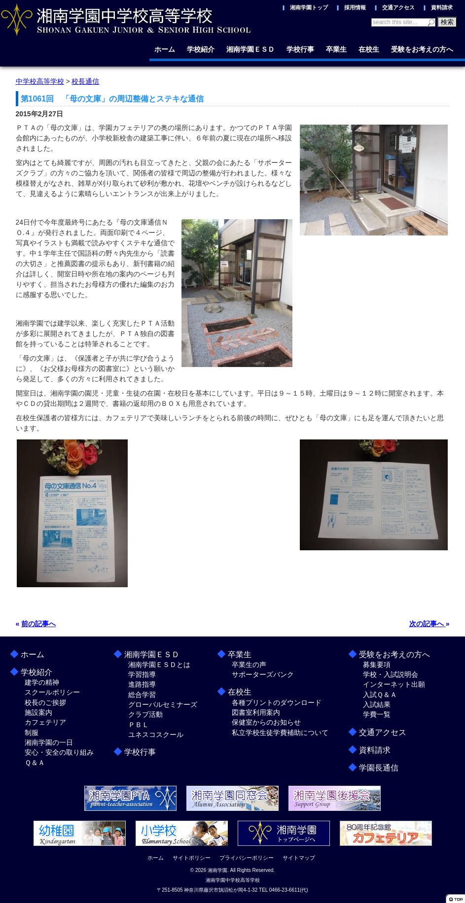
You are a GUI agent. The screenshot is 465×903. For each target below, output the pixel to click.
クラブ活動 (145, 714)
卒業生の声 (249, 665)
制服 (31, 732)
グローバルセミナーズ (162, 704)
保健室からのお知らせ (266, 722)
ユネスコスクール (155, 734)
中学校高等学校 (40, 81)
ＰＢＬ (138, 725)
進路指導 (142, 684)
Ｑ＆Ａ (35, 763)
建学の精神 (42, 682)
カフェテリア (45, 722)
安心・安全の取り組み (59, 752)
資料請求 (442, 7)
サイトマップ (299, 858)
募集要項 (377, 665)
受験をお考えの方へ (422, 49)
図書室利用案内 (256, 712)
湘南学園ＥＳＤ (250, 49)
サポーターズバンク (263, 674)
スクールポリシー (52, 692)
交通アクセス (398, 7)
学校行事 (300, 49)
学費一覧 (377, 714)
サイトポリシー (192, 858)
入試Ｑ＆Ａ (380, 695)
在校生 (368, 49)
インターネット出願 (394, 684)
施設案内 (38, 712)
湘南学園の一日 (49, 742)
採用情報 (355, 7)
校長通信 (85, 81)
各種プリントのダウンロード (277, 702)
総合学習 (142, 695)
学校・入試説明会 (390, 674)
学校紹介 (201, 49)
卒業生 (336, 49)
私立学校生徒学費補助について (280, 732)
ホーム (164, 49)
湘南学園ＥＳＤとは (159, 665)
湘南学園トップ (309, 7)
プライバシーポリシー (246, 858)
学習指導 (142, 674)
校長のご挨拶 (45, 702)
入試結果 (377, 704)
